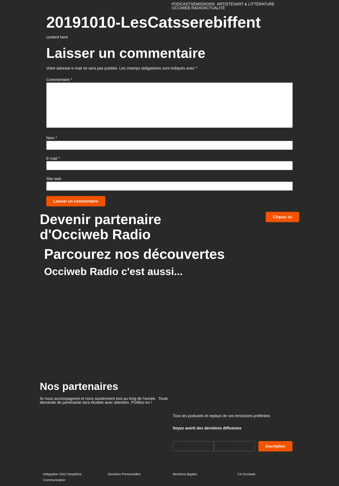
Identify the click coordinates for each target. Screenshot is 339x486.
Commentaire (59, 80)
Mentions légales (185, 474)
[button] (205, 4)
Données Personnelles (124, 474)
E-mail (53, 158)
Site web (53, 179)
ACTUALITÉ (214, 8)
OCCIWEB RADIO (188, 8)
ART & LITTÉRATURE (255, 4)
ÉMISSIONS (204, 4)
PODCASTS (182, 4)
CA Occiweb (246, 474)
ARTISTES (226, 4)
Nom (51, 138)
